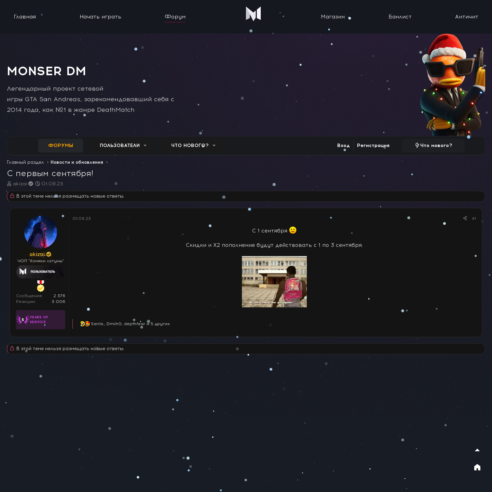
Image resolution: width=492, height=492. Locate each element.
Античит (466, 17)
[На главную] (477, 467)
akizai (23, 184)
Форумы (60, 145)
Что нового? (190, 145)
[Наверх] (477, 450)
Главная (25, 17)
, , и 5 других (130, 323)
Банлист (400, 17)
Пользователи (120, 145)
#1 (474, 218)
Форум (175, 17)
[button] (145, 145)
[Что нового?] (433, 145)
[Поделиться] (465, 219)
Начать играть (100, 17)
